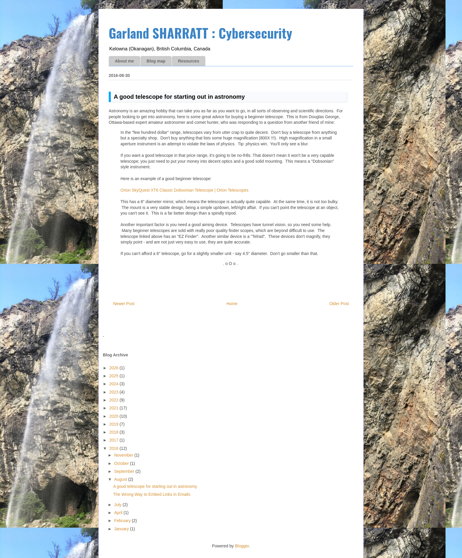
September (124, 471)
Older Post (339, 303)
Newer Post (123, 303)
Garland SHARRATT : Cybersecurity (200, 32)
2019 (114, 424)
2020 (114, 416)
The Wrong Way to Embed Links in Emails (151, 494)
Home (231, 303)
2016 (114, 448)
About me (124, 61)
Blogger (242, 546)
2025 (114, 375)
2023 (114, 392)
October (122, 463)
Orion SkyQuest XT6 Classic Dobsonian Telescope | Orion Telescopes (184, 190)
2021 (114, 408)
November (124, 455)
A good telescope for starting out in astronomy (155, 486)
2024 (114, 383)
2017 (114, 440)
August (121, 479)
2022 (114, 400)
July (118, 504)
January (122, 528)
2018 (114, 432)
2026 (114, 368)
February (123, 520)
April (118, 512)
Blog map (156, 61)
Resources (188, 61)
